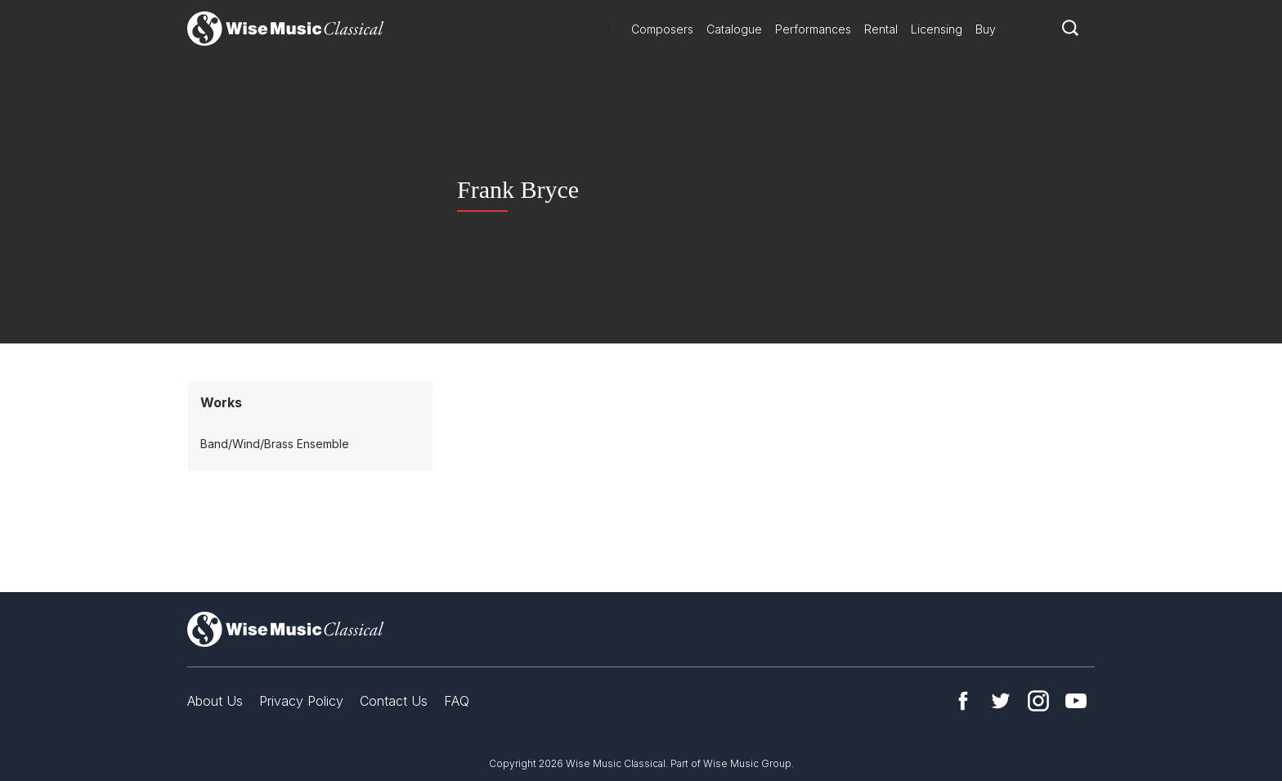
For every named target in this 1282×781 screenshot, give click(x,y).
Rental (881, 29)
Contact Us (394, 701)
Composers (662, 29)
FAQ (456, 701)
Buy (985, 29)
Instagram (1038, 700)
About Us (215, 701)
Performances (813, 29)
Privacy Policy (301, 701)
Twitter (1000, 700)
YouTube (1076, 700)
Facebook (963, 700)
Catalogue (734, 29)
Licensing (936, 29)
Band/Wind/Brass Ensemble (274, 444)
